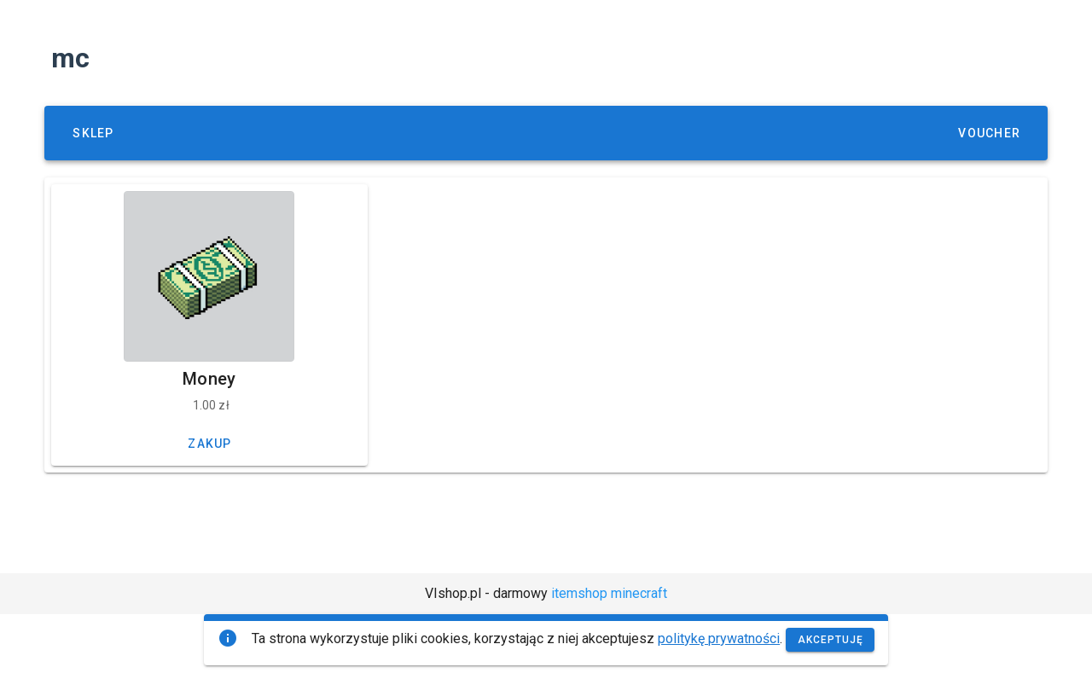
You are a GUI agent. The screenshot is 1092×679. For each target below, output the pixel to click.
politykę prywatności (719, 638)
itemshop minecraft (609, 593)
